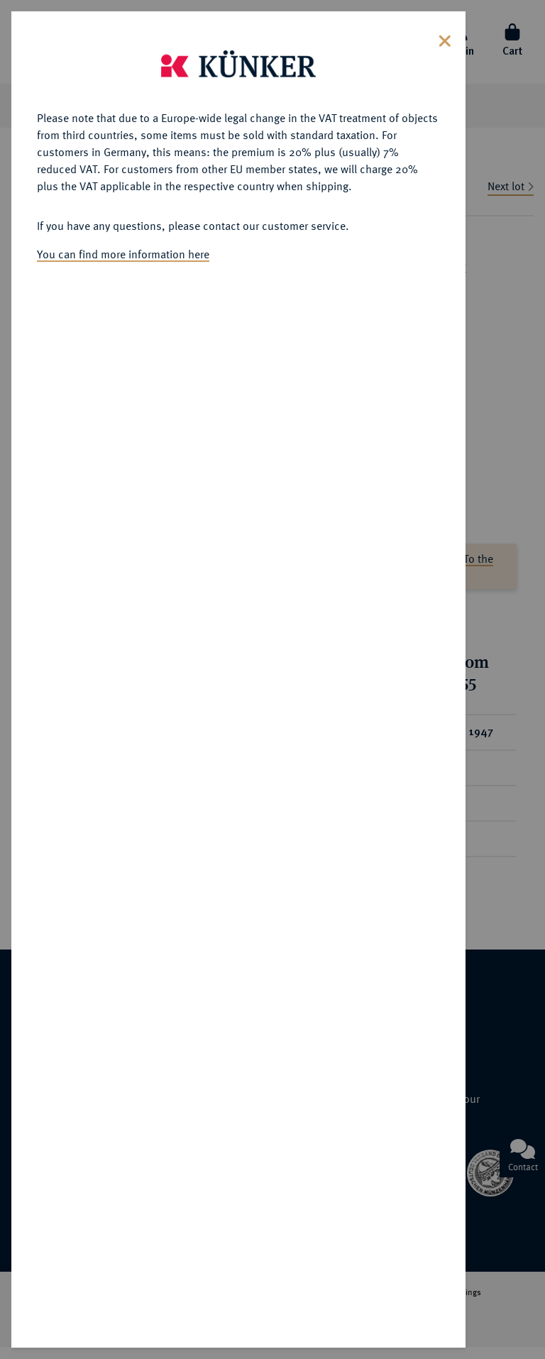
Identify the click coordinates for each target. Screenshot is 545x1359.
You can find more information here (123, 254)
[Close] (445, 39)
